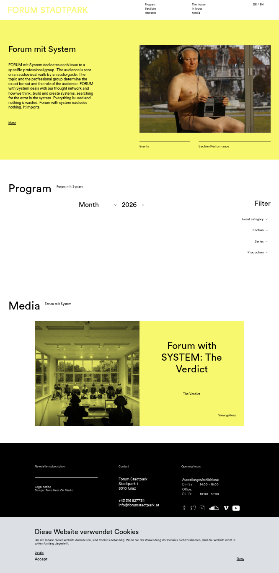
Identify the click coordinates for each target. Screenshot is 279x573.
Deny (240, 559)
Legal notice (43, 487)
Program (150, 4)
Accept (41, 559)
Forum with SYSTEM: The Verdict (191, 357)
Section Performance (214, 146)
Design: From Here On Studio (54, 490)
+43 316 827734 (132, 500)
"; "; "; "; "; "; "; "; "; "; (97, 205)
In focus (197, 9)
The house (199, 4)
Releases (150, 13)
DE (255, 4)
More (12, 122)
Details (39, 553)
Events (144, 146)
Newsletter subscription (50, 466)
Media (196, 13)
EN (262, 4)
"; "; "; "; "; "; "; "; (133, 205)
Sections (150, 9)
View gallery (227, 415)
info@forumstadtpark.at (139, 505)
